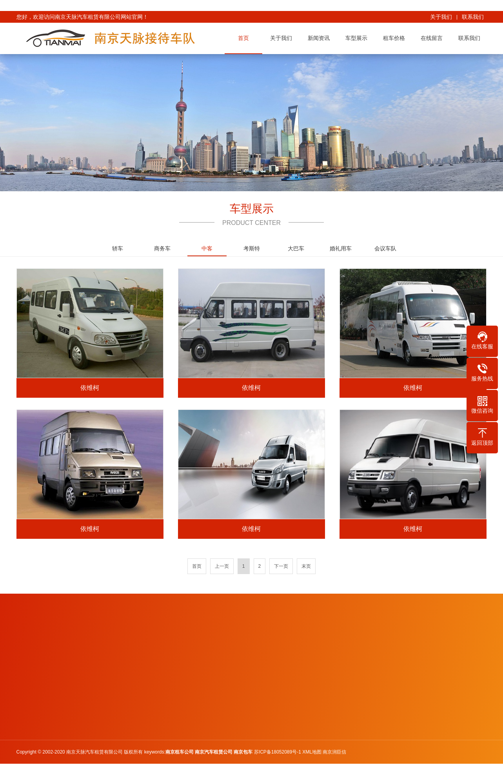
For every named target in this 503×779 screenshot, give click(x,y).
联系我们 (473, 17)
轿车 (117, 248)
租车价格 (397, 38)
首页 (246, 38)
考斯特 (251, 248)
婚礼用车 (341, 248)
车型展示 (359, 38)
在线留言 (434, 38)
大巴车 (296, 248)
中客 (207, 250)
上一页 (222, 566)
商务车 (162, 248)
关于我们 (441, 17)
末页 (306, 566)
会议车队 (385, 248)
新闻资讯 (321, 38)
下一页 (281, 566)
